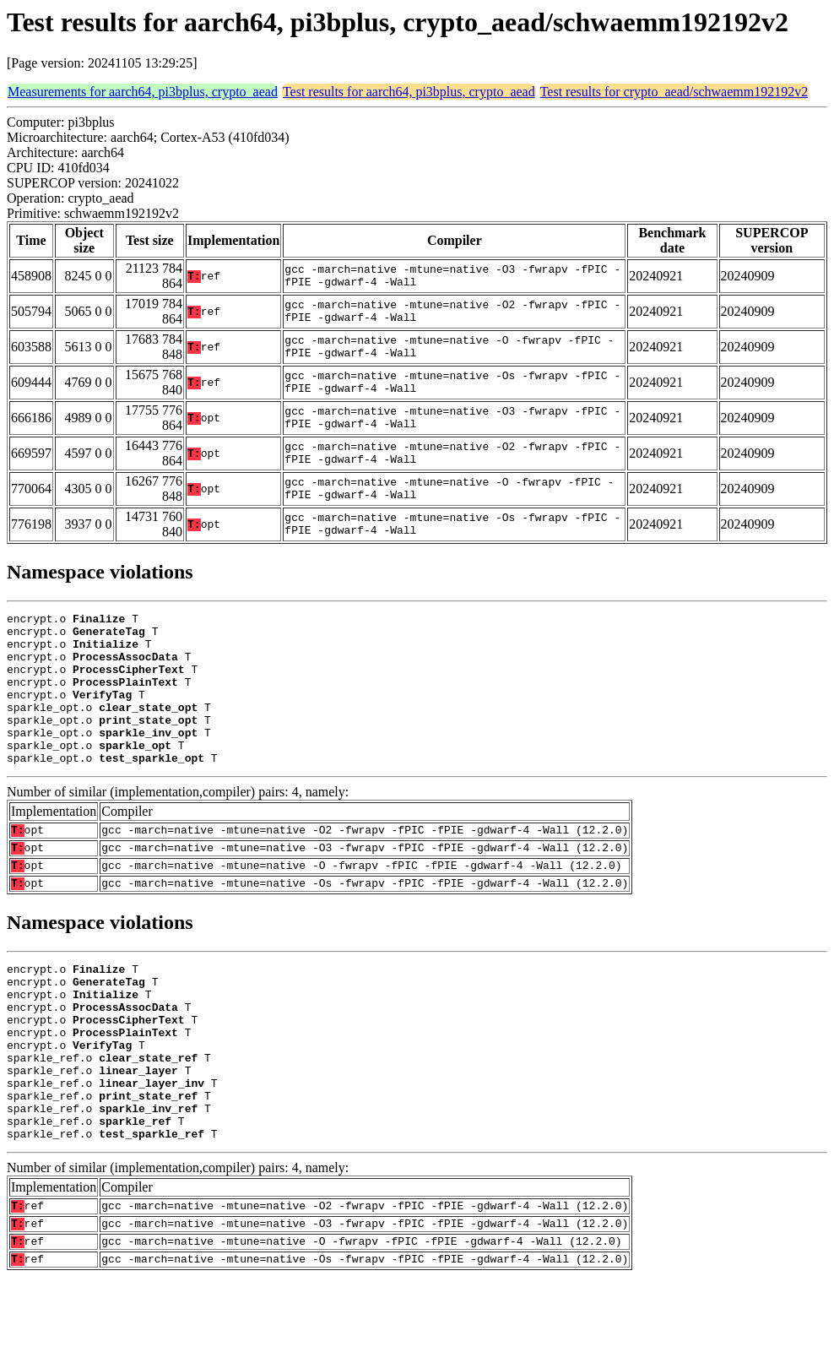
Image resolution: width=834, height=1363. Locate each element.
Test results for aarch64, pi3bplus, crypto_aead (409, 91)
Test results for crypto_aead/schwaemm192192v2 (674, 91)
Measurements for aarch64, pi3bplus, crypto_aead (143, 91)
